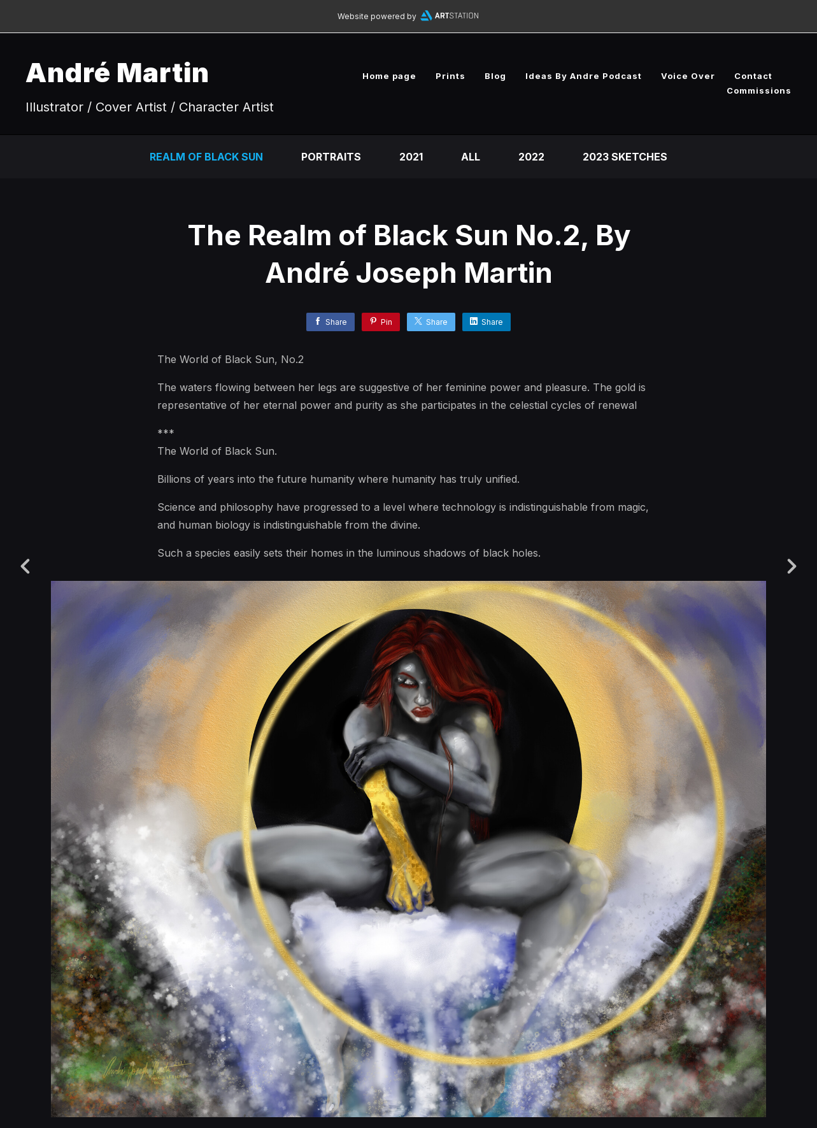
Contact (753, 76)
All (470, 156)
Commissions (759, 90)
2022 (531, 156)
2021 (411, 156)
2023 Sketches (625, 156)
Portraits (331, 156)
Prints (450, 76)
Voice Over (688, 76)
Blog (495, 76)
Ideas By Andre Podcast (583, 76)
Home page (389, 76)
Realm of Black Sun (206, 156)
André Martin (117, 72)
